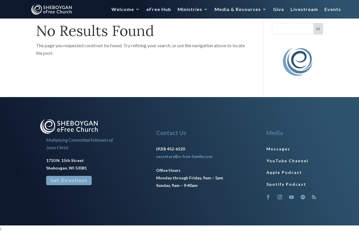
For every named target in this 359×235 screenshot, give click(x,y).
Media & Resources (237, 9)
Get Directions (68, 182)
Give (278, 9)
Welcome (122, 9)
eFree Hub (158, 9)
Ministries (190, 9)
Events (332, 9)
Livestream (304, 9)
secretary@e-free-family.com (184, 158)
